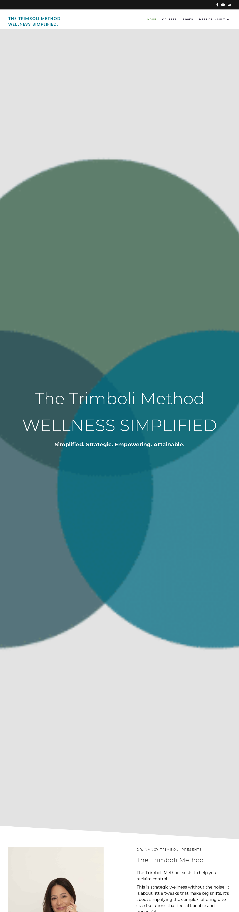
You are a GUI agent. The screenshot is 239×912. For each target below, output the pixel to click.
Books (188, 19)
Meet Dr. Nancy (212, 19)
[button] (228, 19)
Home (151, 19)
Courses (169, 19)
